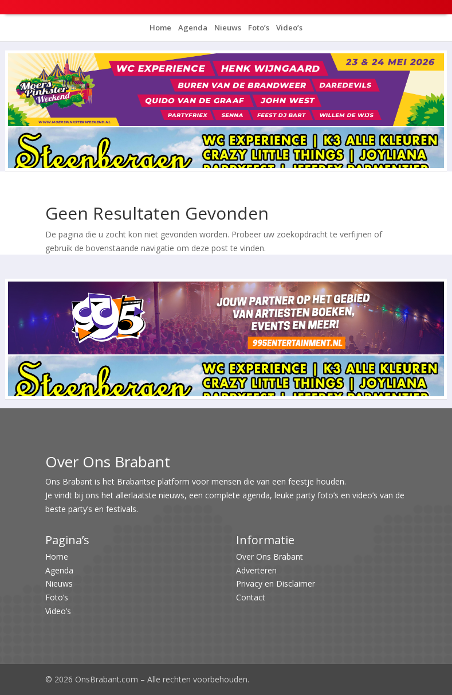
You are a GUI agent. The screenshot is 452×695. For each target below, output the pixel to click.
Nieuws (227, 27)
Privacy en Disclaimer (275, 583)
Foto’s (257, 27)
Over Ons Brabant (269, 556)
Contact (250, 597)
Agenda (191, 27)
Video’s (288, 27)
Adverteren (256, 570)
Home (160, 27)
